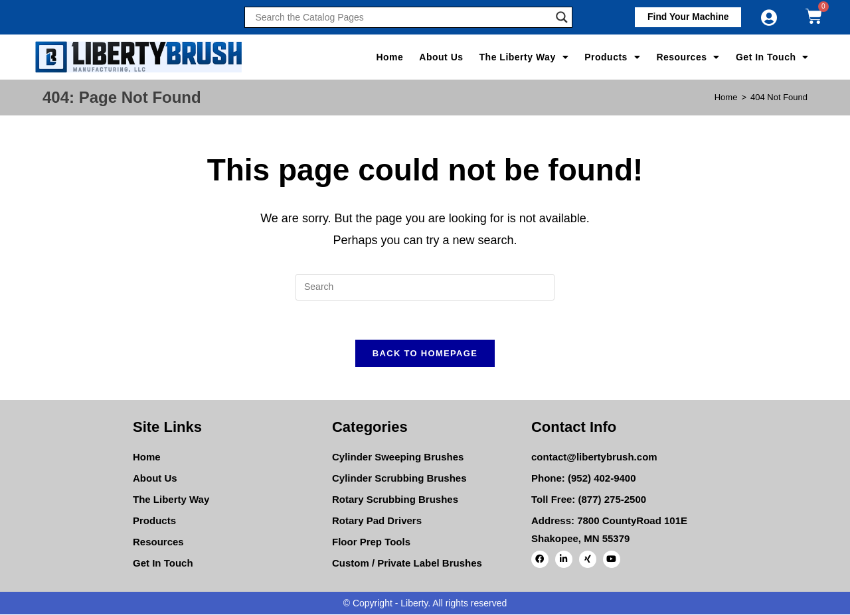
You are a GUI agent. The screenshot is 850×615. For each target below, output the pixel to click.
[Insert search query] (425, 287)
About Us (441, 57)
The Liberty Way (524, 57)
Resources (688, 57)
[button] (686, 17)
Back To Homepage (425, 354)
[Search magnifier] (562, 17)
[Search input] (402, 17)
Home (389, 57)
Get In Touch (772, 57)
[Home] (726, 97)
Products (612, 57)
